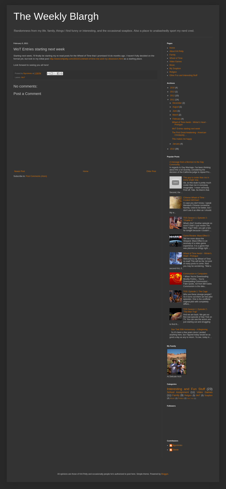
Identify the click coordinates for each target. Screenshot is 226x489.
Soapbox (209, 395)
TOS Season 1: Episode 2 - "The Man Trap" (195, 310)
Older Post (151, 171)
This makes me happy (182, 139)
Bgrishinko (177, 445)
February (177, 119)
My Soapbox (175, 68)
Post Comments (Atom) (36, 176)
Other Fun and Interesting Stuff (183, 75)
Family (172, 55)
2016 (172, 88)
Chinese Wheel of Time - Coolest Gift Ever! (194, 198)
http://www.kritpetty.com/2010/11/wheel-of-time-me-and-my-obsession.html (86, 58)
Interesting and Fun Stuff (186, 389)
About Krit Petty (176, 51)
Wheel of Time (176, 58)
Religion (173, 72)
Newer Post (19, 171)
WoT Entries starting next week (186, 128)
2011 (172, 99)
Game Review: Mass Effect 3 (196, 236)
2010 (172, 149)
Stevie (175, 450)
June (175, 111)
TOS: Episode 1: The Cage (195, 291)
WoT (23, 77)
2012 (172, 95)
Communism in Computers (195, 273)
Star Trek (190, 398)
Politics (181, 398)
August (176, 107)
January (176, 144)
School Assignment (178, 392)
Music (172, 65)
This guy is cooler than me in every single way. (196, 178)
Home (85, 171)
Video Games (176, 61)
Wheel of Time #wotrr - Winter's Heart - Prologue (197, 254)
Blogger (164, 474)
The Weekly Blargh (56, 16)
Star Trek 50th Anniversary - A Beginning (189, 329)
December (177, 103)
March (176, 115)
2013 (172, 92)
